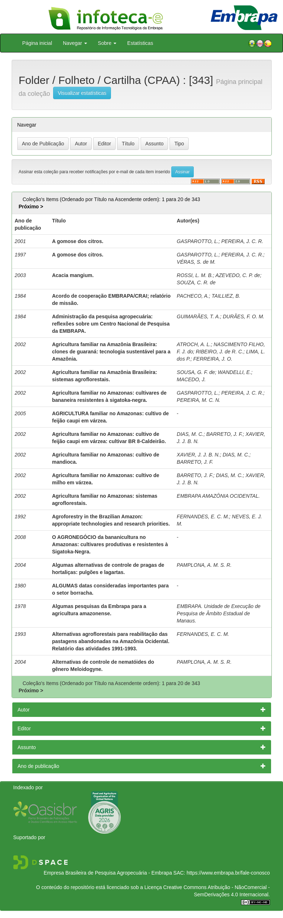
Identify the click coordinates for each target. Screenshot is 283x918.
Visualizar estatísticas (82, 93)
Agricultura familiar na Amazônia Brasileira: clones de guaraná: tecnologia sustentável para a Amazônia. (111, 351)
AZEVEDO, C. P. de (237, 275)
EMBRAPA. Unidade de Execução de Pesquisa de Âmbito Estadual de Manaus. (219, 613)
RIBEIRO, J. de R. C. (219, 351)
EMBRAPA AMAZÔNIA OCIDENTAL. (218, 496)
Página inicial (37, 43)
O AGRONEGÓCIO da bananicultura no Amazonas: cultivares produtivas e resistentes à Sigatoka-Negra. (110, 544)
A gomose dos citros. (77, 241)
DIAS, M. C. (190, 434)
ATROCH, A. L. (194, 344)
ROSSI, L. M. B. (195, 275)
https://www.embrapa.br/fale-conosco (228, 873)
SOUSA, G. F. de (196, 372)
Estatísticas (140, 43)
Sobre (107, 43)
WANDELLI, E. (234, 372)
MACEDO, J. (191, 379)
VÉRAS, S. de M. (196, 262)
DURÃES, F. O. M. (243, 316)
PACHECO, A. (193, 296)
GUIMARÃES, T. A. (198, 316)
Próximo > (30, 206)
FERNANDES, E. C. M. (203, 516)
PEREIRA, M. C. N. (198, 400)
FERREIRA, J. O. (212, 359)
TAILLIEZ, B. (226, 296)
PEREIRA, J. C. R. (242, 241)
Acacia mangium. (73, 275)
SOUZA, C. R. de (196, 282)
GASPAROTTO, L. (197, 241)
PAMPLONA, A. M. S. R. (204, 565)
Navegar (75, 43)
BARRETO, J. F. (224, 434)
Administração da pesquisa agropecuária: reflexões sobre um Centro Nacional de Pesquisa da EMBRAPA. (111, 324)
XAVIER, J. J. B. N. (198, 455)
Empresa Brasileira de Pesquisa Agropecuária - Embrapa (108, 873)
